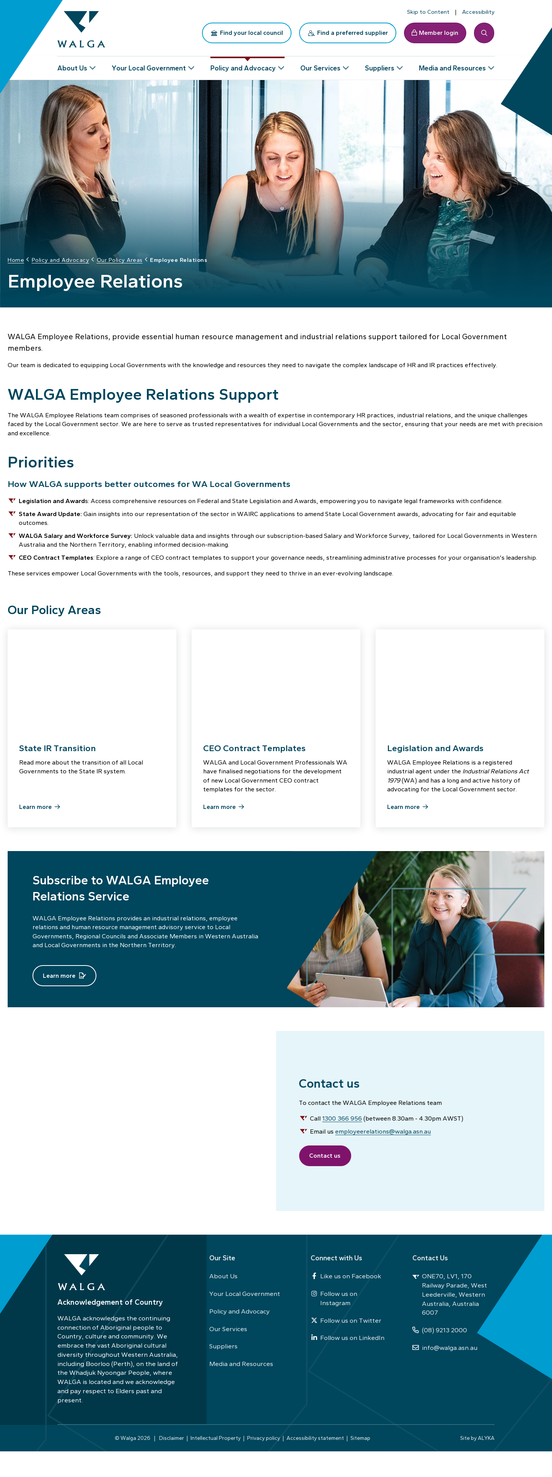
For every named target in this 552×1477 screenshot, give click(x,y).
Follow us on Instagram (334, 1323)
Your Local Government (244, 1319)
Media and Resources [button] (452, 65)
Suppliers (223, 1372)
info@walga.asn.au (444, 1373)
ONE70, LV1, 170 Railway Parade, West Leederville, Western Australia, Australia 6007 (449, 1320)
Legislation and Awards (436, 774)
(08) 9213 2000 (439, 1355)
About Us (223, 1302)
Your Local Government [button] (149, 65)
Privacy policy (263, 1464)
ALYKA (486, 1464)
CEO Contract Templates (255, 774)
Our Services (228, 1354)
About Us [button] (72, 65)
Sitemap (360, 1464)
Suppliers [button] (379, 65)
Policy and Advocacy (239, 1337)
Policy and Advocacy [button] (243, 65)
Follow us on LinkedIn (347, 1364)
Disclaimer (171, 1464)
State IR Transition (58, 774)
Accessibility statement (315, 1464)
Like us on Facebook (346, 1302)
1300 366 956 (352, 1141)
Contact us (335, 1178)
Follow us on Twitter (346, 1346)
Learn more (59, 1005)
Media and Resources (241, 1389)
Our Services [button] (320, 65)
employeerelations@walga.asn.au (396, 1154)
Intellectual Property (216, 1464)
